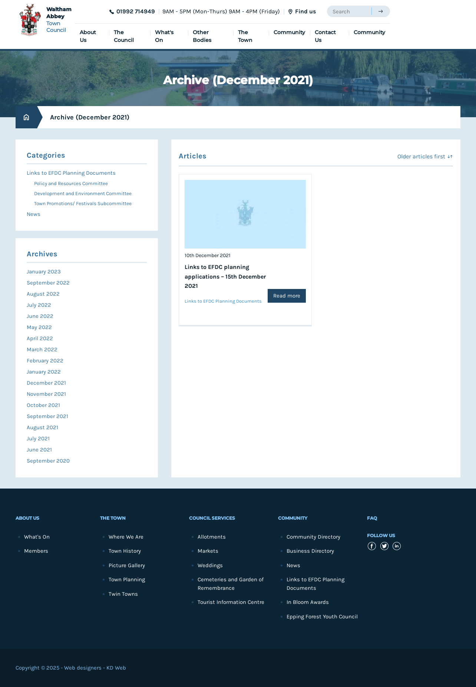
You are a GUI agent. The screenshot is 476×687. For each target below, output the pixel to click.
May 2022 (39, 327)
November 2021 (46, 394)
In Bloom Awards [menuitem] (308, 602)
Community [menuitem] (289, 32)
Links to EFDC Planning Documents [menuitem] (71, 173)
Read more (286, 295)
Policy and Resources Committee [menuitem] (71, 183)
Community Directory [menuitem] (313, 536)
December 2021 (46, 382)
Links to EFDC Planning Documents (223, 301)
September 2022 (48, 282)
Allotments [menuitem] (212, 536)
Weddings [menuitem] (210, 565)
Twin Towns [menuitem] (123, 594)
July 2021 (38, 438)
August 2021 (42, 427)
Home (26, 117)
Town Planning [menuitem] (127, 579)
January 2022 (44, 371)
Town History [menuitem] (125, 551)
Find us (305, 11)
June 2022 (40, 316)
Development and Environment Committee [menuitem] (83, 193)
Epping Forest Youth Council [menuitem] (322, 616)
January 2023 (44, 271)
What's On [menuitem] (164, 36)
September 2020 (48, 460)
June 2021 (39, 449)
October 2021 (43, 405)
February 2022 (45, 360)
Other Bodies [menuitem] (202, 36)
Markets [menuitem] (208, 551)
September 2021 (47, 416)
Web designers (83, 667)
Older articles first (421, 156)
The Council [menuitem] (124, 36)
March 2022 (42, 349)
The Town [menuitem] (245, 36)
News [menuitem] (33, 214)
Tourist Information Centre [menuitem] (231, 602)
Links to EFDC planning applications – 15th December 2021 (225, 276)
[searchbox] (349, 11)
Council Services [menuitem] (212, 518)
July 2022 (39, 305)
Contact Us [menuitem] (325, 36)
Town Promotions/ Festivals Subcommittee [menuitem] (83, 203)
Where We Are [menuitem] (126, 536)
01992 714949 (135, 11)
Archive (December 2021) (89, 117)
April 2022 (40, 338)
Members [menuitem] (36, 551)
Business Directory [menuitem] (310, 551)
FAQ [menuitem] (372, 518)
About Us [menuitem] (88, 36)
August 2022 (43, 293)
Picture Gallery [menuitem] (127, 565)
